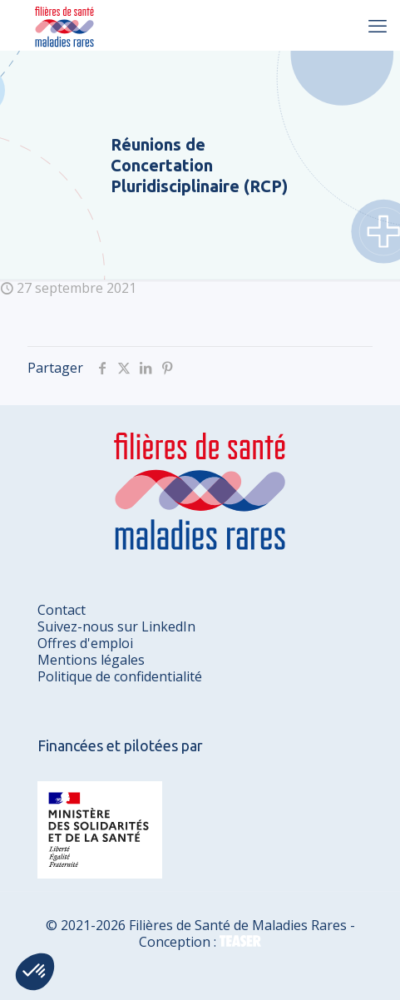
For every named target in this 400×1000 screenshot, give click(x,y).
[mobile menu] (377, 25)
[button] (35, 972)
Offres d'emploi (85, 643)
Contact (61, 610)
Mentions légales (91, 660)
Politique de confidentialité (119, 676)
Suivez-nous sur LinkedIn (116, 626)
